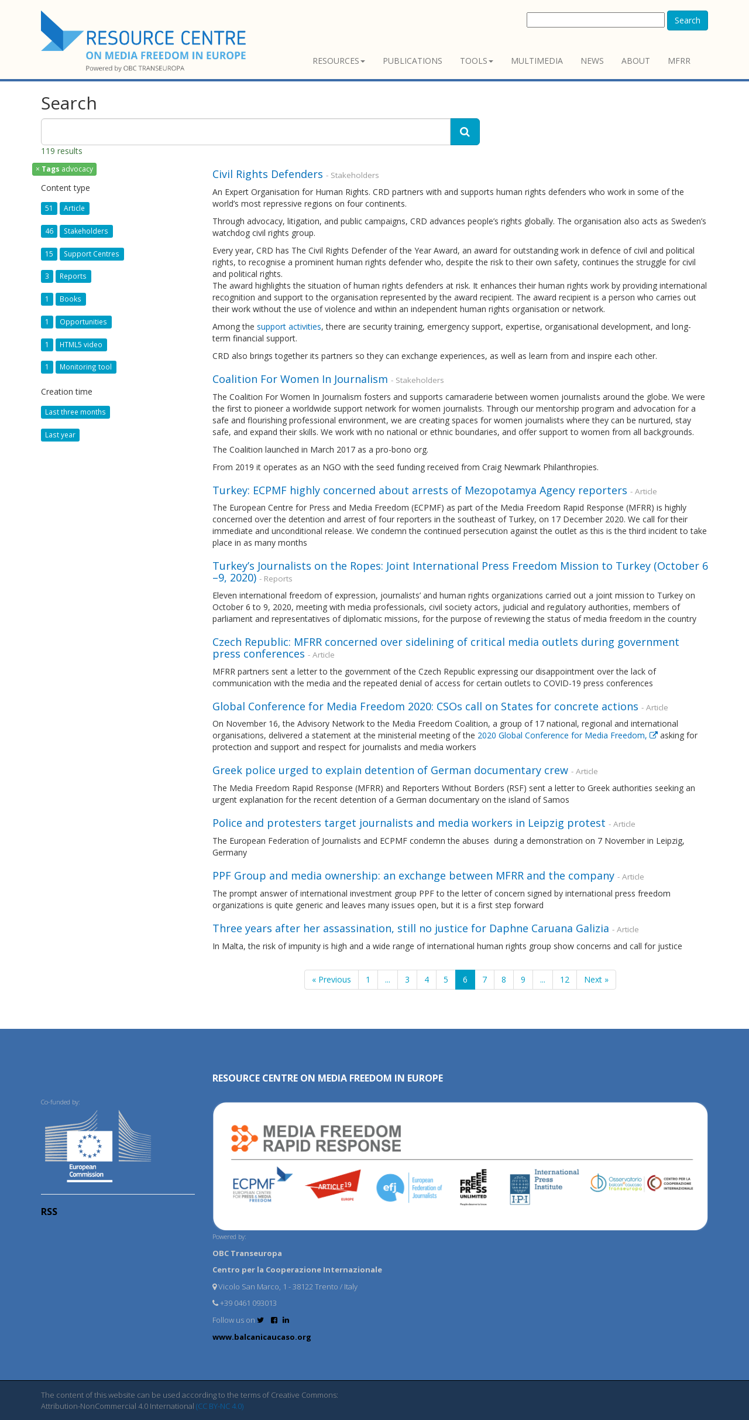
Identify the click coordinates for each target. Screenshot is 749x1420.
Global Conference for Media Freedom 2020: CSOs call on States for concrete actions (425, 706)
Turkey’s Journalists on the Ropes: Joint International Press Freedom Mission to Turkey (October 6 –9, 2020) (460, 571)
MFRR (679, 60)
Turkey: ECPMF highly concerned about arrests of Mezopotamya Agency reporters (419, 490)
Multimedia (537, 60)
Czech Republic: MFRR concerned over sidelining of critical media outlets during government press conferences (445, 648)
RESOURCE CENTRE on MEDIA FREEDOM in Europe (327, 1078)
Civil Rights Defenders (269, 174)
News (592, 60)
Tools (476, 60)
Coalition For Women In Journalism (301, 379)
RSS (49, 1211)
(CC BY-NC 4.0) (219, 1406)
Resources (338, 60)
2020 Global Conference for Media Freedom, (568, 735)
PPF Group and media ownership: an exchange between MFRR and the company (413, 875)
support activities (289, 326)
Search (687, 20)
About (635, 60)
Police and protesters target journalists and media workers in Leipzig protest (409, 823)
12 (564, 979)
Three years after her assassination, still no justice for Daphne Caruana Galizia (410, 928)
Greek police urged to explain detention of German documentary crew (390, 770)
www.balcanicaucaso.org (261, 1337)
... (387, 979)
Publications (412, 60)
